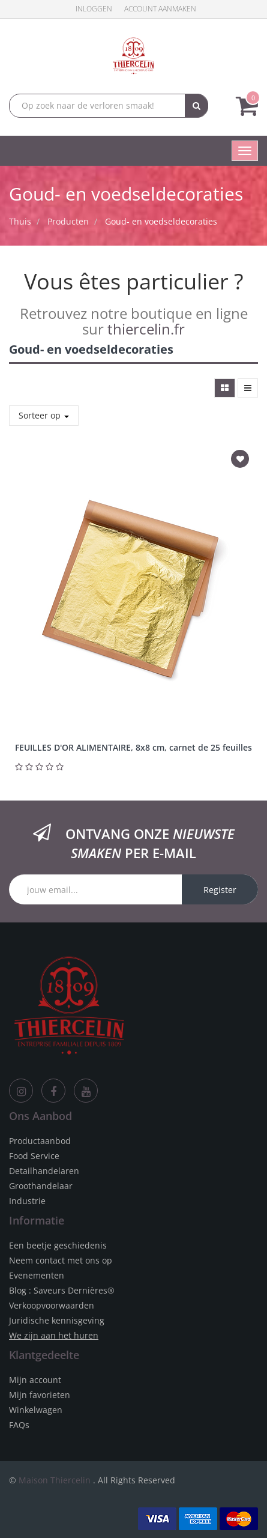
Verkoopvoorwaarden (51, 1305)
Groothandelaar (41, 1185)
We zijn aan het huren (53, 1335)
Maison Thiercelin (55, 1480)
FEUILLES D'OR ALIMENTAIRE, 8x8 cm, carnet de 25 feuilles (133, 747)
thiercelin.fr (146, 329)
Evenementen (36, 1275)
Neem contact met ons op (60, 1260)
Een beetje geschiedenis (58, 1245)
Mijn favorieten (39, 1394)
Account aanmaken (160, 9)
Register (219, 889)
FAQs (19, 1425)
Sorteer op (44, 415)
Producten (68, 221)
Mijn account (35, 1379)
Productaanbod (40, 1140)
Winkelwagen (35, 1409)
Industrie (27, 1200)
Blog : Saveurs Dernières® (62, 1290)
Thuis (20, 221)
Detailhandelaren (44, 1170)
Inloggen (94, 9)
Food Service (34, 1155)
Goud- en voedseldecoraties (161, 221)
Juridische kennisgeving (56, 1320)
